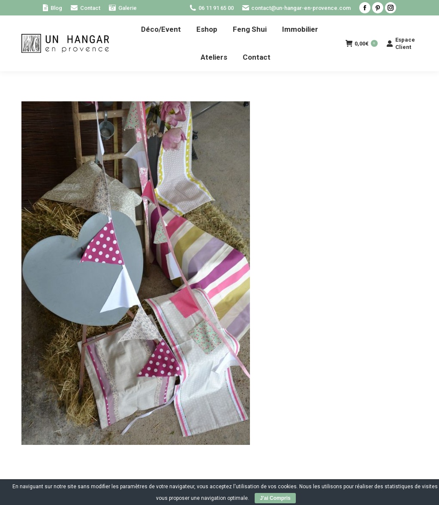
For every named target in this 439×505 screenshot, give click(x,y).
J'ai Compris (275, 498)
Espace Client (400, 43)
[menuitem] (52, 8)
